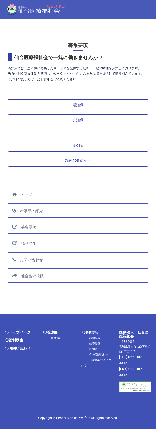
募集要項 (24, 227)
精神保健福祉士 (98, 354)
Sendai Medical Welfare (73, 418)
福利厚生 (24, 243)
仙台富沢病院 (28, 276)
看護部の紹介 (27, 210)
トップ (22, 194)
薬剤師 (93, 349)
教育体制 (56, 338)
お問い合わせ (27, 259)
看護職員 (94, 338)
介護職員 (94, 343)
